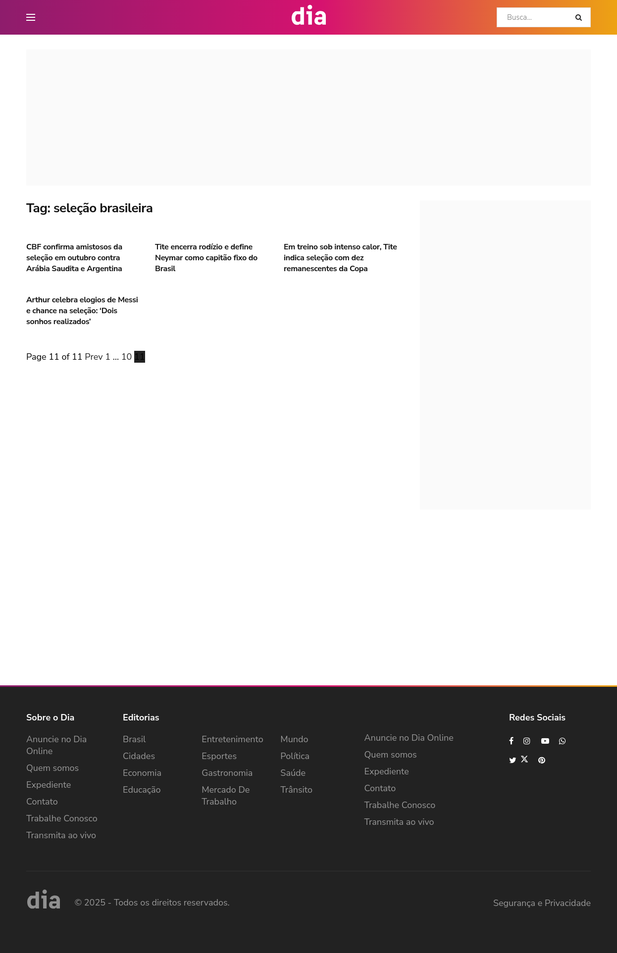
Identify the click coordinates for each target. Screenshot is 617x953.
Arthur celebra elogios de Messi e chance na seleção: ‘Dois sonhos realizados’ (82, 311)
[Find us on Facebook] (511, 741)
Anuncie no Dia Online (56, 745)
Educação (142, 790)
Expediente (48, 785)
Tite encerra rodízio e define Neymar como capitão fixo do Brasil (206, 258)
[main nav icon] (30, 17)
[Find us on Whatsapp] (563, 741)
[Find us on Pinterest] (542, 760)
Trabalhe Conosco (62, 818)
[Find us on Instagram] (527, 741)
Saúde (293, 773)
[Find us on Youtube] (545, 741)
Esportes (219, 756)
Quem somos (52, 768)
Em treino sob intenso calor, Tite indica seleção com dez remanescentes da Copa (340, 258)
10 (126, 357)
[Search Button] (580, 17)
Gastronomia (227, 773)
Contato (42, 802)
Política (294, 756)
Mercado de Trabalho (226, 796)
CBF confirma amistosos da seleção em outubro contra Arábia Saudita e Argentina (74, 258)
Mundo (294, 739)
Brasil (134, 739)
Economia (142, 773)
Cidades (139, 756)
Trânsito (296, 790)
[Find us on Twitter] (518, 760)
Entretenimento (232, 739)
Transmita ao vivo (61, 835)
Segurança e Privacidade (542, 903)
